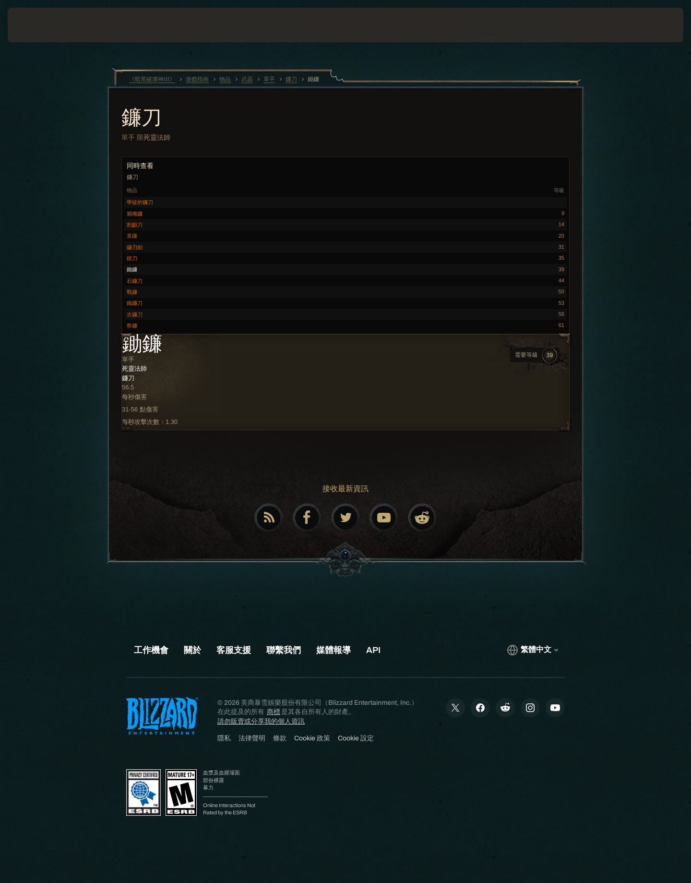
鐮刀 (141, 119)
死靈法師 (156, 137)
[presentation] (43, 25)
